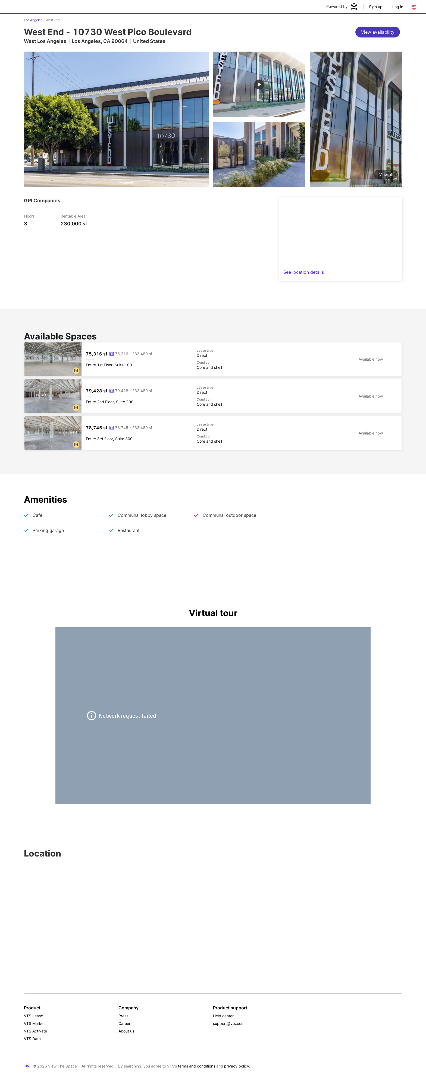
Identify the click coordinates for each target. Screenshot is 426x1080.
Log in (397, 6)
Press (123, 1015)
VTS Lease (33, 1015)
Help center (223, 1015)
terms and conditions (196, 1066)
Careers (125, 1023)
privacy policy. (237, 1066)
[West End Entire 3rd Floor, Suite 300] (213, 433)
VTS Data (32, 1038)
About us (126, 1031)
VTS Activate (35, 1031)
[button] (76, 370)
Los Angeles (33, 20)
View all (386, 174)
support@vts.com (229, 1023)
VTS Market (34, 1023)
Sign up (376, 6)
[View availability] (377, 32)
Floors (29, 216)
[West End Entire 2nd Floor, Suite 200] (213, 396)
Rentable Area (73, 216)
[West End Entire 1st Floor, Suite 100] (213, 359)
